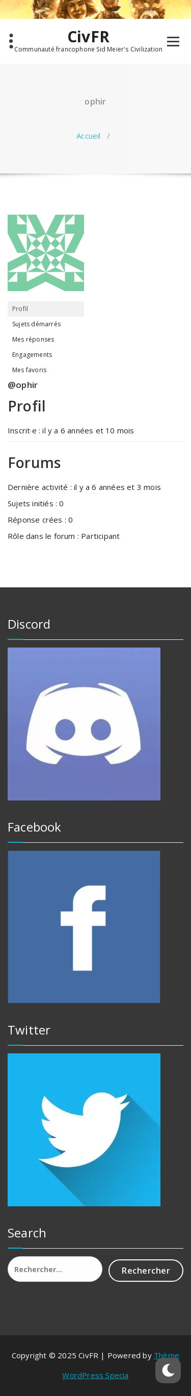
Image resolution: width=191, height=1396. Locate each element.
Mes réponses (33, 339)
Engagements (32, 354)
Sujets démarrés (36, 324)
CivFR (88, 37)
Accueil (88, 136)
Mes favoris (29, 370)
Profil (20, 308)
